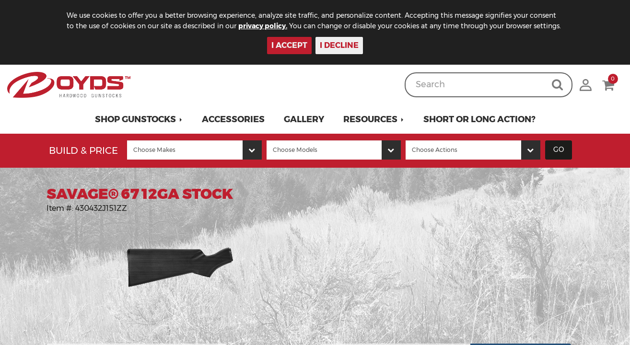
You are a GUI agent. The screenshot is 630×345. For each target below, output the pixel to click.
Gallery (304, 119)
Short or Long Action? (479, 119)
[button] (138, 119)
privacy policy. (262, 26)
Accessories (233, 119)
